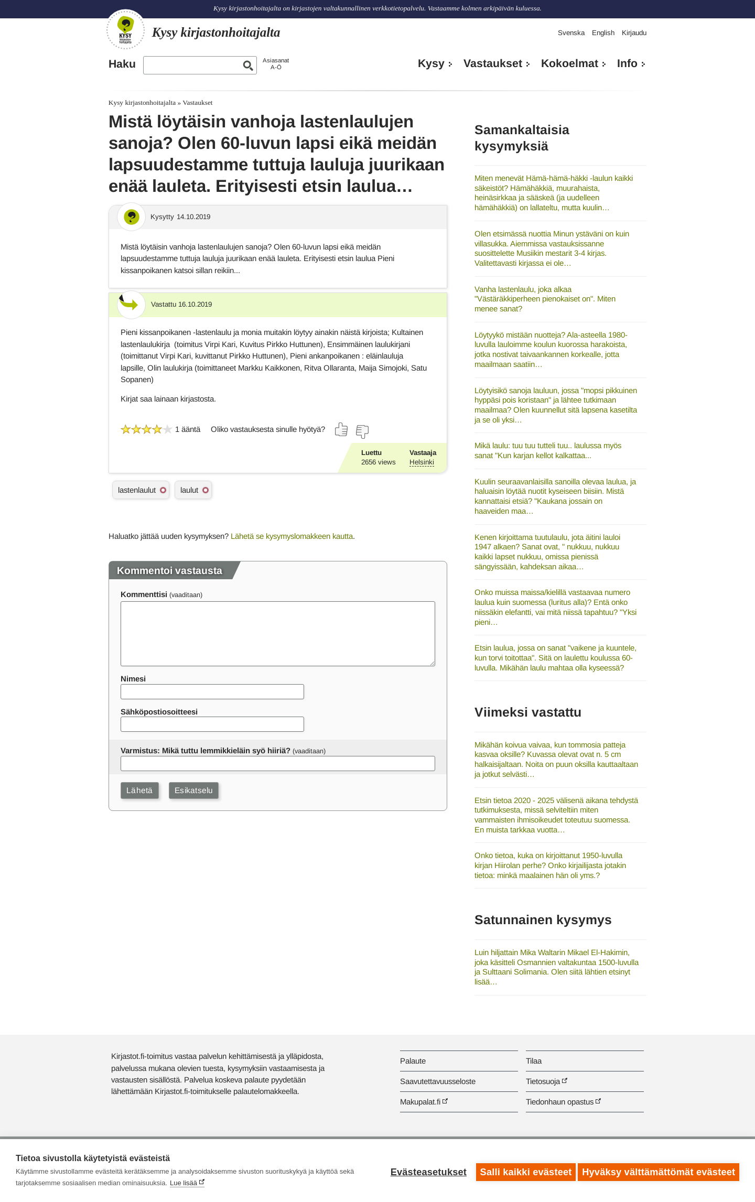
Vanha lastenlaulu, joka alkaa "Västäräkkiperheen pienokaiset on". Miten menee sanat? (545, 299)
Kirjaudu (634, 33)
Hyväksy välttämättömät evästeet (658, 1170)
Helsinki (421, 462)
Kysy (431, 63)
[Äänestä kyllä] (342, 429)
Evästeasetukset (425, 1170)
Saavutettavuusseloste (438, 1081)
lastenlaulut (137, 489)
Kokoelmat (569, 63)
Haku (122, 64)
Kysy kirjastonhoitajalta (142, 102)
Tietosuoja (543, 1081)
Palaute (413, 1060)
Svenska (571, 33)
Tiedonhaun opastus (560, 1101)
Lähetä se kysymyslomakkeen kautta (292, 536)
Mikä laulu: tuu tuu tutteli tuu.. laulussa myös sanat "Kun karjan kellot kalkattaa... (547, 450)
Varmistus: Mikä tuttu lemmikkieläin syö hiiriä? (205, 750)
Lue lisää (183, 1183)
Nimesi (133, 678)
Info (627, 63)
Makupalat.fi (420, 1101)
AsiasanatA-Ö (276, 63)
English (603, 33)
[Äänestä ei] (362, 432)
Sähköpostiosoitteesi (159, 711)
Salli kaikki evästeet (523, 1170)
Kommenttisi (144, 594)
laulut (189, 489)
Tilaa (534, 1060)
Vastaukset (492, 63)
